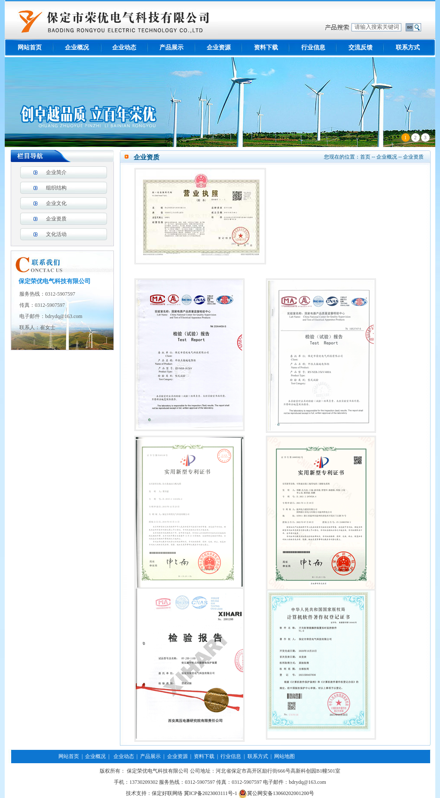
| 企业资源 (174, 756)
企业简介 (56, 172)
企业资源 (219, 47)
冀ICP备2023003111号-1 (210, 793)
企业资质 (56, 219)
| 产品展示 (147, 756)
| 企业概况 (92, 756)
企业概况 (77, 47)
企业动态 (124, 47)
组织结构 (56, 188)
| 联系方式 (254, 756)
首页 (365, 157)
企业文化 (56, 203)
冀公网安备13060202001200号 (276, 793)
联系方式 (408, 47)
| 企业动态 (120, 756)
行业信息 (313, 47)
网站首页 (30, 47)
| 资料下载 (201, 756)
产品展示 (171, 47)
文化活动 (56, 234)
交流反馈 (360, 47)
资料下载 (266, 47)
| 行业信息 (227, 756)
